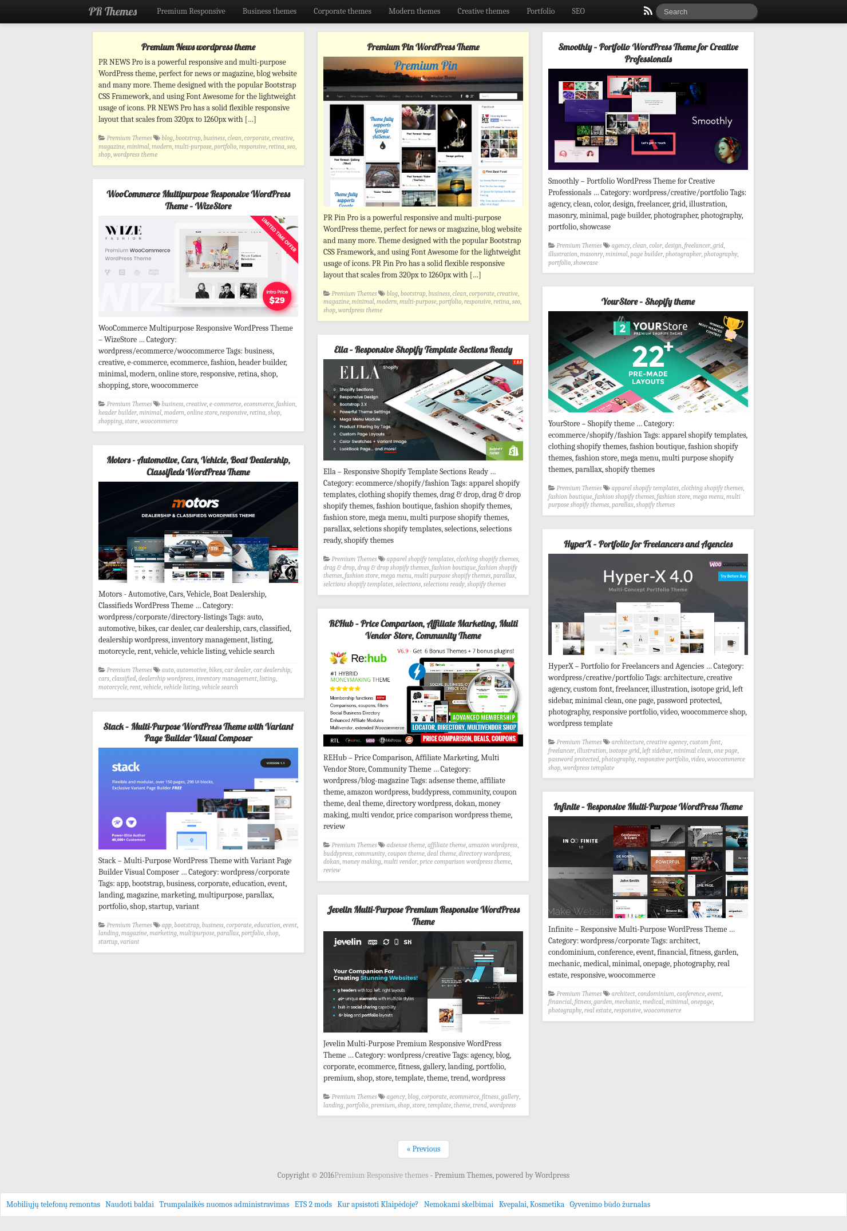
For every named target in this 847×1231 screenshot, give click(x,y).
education (267, 925)
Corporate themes (342, 11)
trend (480, 1105)
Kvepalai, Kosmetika (532, 1204)
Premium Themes (129, 138)
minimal (138, 146)
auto (168, 670)
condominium (656, 994)
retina (276, 146)
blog (167, 138)
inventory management (226, 678)
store (131, 421)
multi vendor (400, 861)
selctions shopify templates (358, 584)
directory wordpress (484, 853)
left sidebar (656, 751)
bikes (215, 670)
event (290, 925)
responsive (252, 146)
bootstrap (188, 138)
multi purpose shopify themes (452, 575)
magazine (111, 146)
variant (130, 942)
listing (267, 678)
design (673, 245)
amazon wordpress (493, 845)
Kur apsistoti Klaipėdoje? (377, 1204)
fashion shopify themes (624, 497)
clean (235, 138)
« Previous (423, 1149)
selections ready (444, 584)
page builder (646, 254)
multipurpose (197, 933)
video (697, 759)
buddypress (338, 853)
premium (383, 1105)
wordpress (502, 1105)
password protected (573, 759)
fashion (285, 404)
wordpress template (589, 768)
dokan (331, 861)
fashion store (674, 497)
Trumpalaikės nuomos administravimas (224, 1204)
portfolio (225, 146)
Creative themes (484, 11)
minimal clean (692, 751)
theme (462, 1105)
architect (623, 994)
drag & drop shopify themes (393, 567)
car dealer (237, 670)
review (332, 870)
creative (282, 138)
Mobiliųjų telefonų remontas (53, 1204)
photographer (684, 254)
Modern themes (415, 11)
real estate (598, 1010)
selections (408, 584)
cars (103, 678)
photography (720, 254)
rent (135, 687)
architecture (628, 742)
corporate (256, 138)
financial (560, 1002)
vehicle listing (181, 687)
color (655, 245)
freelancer (697, 245)
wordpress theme (135, 154)
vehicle (152, 687)
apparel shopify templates (645, 488)
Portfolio (541, 11)
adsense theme (406, 845)
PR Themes (113, 11)
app (167, 925)
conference (690, 994)
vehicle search (220, 687)
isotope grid (624, 751)
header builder (117, 412)
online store (202, 412)
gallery (510, 1097)
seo (291, 146)
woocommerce (159, 421)
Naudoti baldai (129, 1204)
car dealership (272, 670)
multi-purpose (193, 146)
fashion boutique (570, 497)
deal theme (441, 853)
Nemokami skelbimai (459, 1204)
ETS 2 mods (313, 1204)
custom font (705, 742)
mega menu (708, 497)
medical (653, 1002)
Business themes (270, 11)
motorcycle (112, 687)
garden (602, 1002)
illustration (562, 254)
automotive (191, 670)
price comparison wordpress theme (465, 861)
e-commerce (225, 404)
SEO (578, 11)
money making (361, 861)
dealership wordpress (165, 678)
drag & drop (339, 567)
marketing (163, 933)
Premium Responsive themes (382, 1175)
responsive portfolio (663, 759)
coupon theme (406, 853)
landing (108, 933)
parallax (623, 505)
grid (718, 245)
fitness (582, 1002)
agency (621, 245)
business (214, 138)
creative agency (666, 742)
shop (104, 154)
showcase (585, 263)
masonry (591, 254)
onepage (702, 1002)
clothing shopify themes (712, 488)
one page (726, 751)
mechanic (627, 1002)
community (370, 853)
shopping (110, 421)
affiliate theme (447, 845)
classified (124, 678)
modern (162, 146)
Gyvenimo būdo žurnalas (610, 1204)
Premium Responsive (191, 11)
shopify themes (655, 505)
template (439, 1105)
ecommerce (259, 404)
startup (108, 942)
